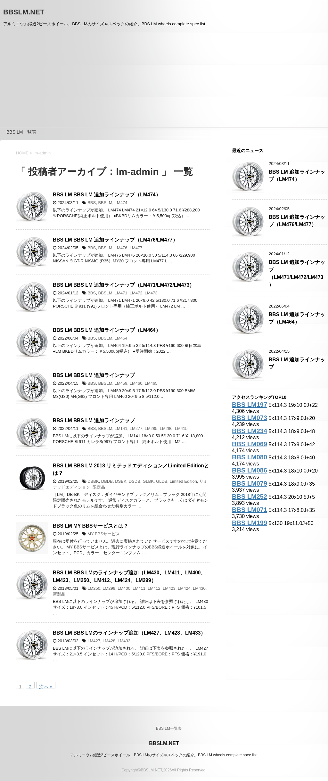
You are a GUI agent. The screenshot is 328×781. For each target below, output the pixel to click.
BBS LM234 (249, 430)
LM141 (121, 428)
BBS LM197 (249, 404)
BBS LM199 (249, 522)
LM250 (93, 588)
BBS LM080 (249, 457)
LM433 (124, 640)
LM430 (199, 588)
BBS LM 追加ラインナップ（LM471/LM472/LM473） (297, 273)
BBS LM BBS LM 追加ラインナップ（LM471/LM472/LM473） (123, 285)
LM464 (121, 338)
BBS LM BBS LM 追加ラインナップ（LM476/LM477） (115, 240)
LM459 (121, 383)
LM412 (154, 588)
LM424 (184, 588)
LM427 (93, 640)
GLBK (148, 481)
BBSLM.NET (23, 12)
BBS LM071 (249, 509)
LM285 (151, 428)
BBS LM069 (249, 444)
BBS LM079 (249, 483)
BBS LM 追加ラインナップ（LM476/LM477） (297, 220)
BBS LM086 (249, 470)
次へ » (46, 686)
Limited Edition (183, 481)
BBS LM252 (249, 496)
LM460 (136, 383)
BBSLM (105, 202)
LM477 (136, 247)
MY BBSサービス (103, 533)
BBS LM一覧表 (21, 132)
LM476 (121, 247)
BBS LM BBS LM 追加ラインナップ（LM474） (107, 194)
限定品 (99, 487)
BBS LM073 (249, 417)
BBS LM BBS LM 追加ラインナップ (94, 375)
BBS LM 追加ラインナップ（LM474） (297, 175)
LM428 (108, 640)
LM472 (136, 293)
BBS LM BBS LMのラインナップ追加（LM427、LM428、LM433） (129, 633)
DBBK (93, 481)
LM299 (108, 588)
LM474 (121, 202)
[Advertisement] (164, 79)
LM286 (166, 428)
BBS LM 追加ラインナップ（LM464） (297, 318)
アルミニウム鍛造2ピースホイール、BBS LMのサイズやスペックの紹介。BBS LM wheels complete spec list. (164, 755)
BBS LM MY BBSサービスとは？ (90, 526)
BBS (91, 202)
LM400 (124, 588)
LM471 (121, 293)
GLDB (161, 481)
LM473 (151, 293)
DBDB (107, 481)
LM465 (151, 383)
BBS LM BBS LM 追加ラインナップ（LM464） (107, 330)
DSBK (120, 481)
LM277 (136, 428)
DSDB (134, 481)
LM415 (181, 428)
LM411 (139, 588)
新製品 (59, 594)
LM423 (169, 588)
